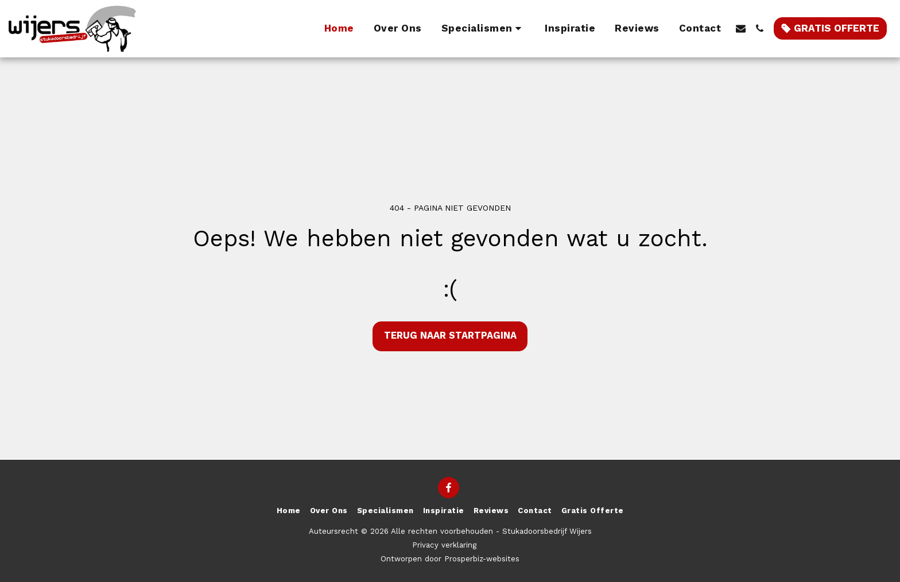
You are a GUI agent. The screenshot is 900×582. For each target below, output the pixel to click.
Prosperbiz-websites (481, 558)
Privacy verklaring (444, 545)
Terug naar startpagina (450, 335)
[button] (483, 28)
